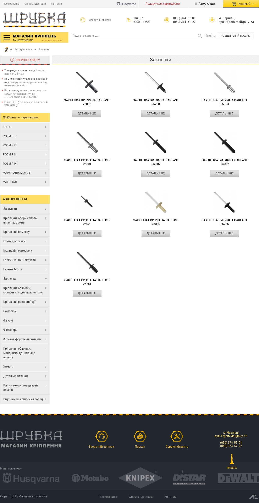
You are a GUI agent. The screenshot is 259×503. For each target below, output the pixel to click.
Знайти (210, 35)
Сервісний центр (177, 446)
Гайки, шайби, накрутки (19, 260)
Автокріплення (23, 49)
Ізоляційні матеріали (17, 250)
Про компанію (11, 3)
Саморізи (9, 311)
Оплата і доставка (35, 3)
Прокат (140, 446)
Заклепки (10, 278)
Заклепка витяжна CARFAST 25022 (225, 162)
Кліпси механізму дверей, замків (20, 387)
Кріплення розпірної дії (19, 301)
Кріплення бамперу (16, 231)
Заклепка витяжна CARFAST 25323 (224, 102)
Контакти (56, 3)
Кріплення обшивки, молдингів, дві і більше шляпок (19, 353)
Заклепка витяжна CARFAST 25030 (156, 222)
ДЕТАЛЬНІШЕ (87, 113)
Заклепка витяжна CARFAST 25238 (156, 102)
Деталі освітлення (15, 376)
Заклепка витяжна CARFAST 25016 (156, 162)
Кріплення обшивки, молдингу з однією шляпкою (23, 290)
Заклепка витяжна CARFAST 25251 (87, 282)
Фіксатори (10, 330)
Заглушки (10, 208)
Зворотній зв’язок (100, 20)
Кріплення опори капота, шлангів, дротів (20, 220)
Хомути (8, 366)
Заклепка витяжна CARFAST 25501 (87, 162)
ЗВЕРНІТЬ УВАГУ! (28, 60)
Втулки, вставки (14, 241)
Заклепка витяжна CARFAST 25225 (224, 222)
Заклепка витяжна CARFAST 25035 (87, 102)
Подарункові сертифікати (162, 3)
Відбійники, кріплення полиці (23, 399)
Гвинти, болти (12, 269)
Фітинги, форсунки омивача (22, 339)
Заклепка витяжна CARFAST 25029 (87, 222)
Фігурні (8, 320)
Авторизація (207, 3)
